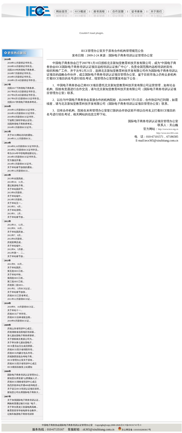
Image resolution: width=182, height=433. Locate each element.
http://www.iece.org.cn (168, 129)
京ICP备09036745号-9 (130, 425)
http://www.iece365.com (167, 133)
